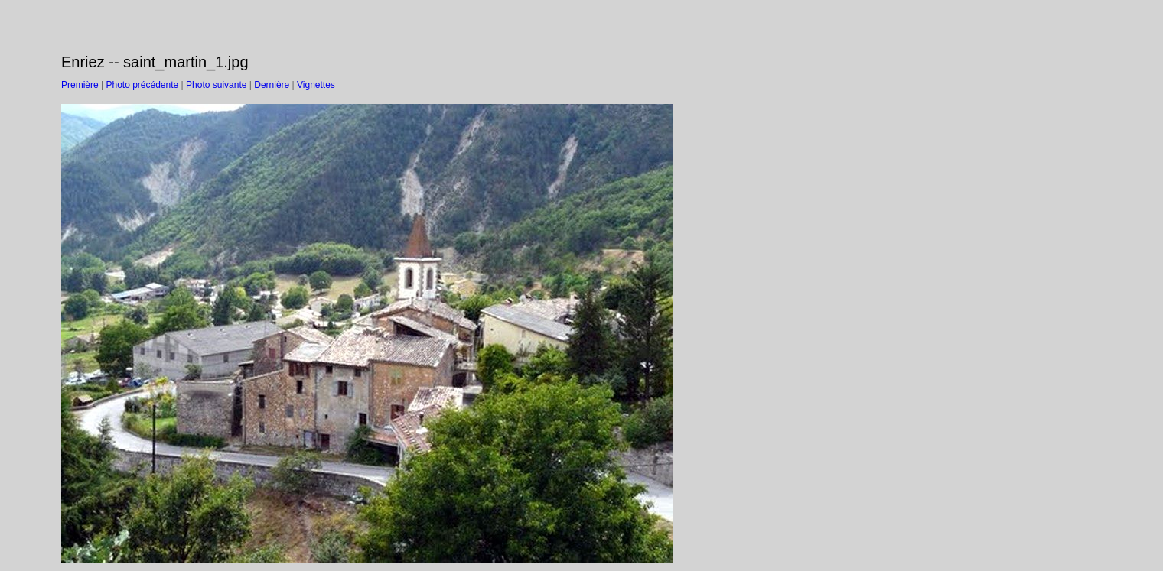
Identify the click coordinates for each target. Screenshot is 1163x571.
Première (80, 84)
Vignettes (316, 84)
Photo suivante (216, 84)
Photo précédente (142, 84)
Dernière (271, 84)
